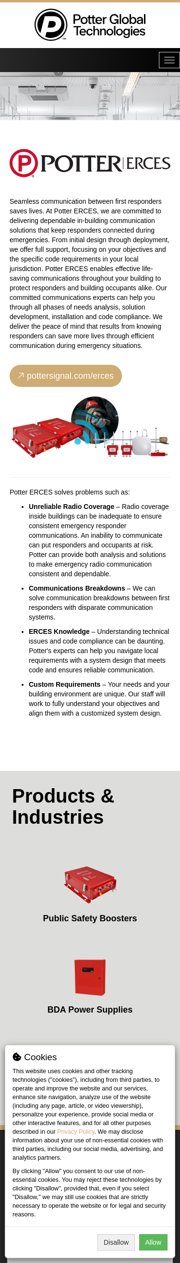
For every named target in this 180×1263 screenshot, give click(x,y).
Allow (153, 1242)
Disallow (116, 1242)
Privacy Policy (75, 1131)
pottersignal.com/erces (66, 376)
